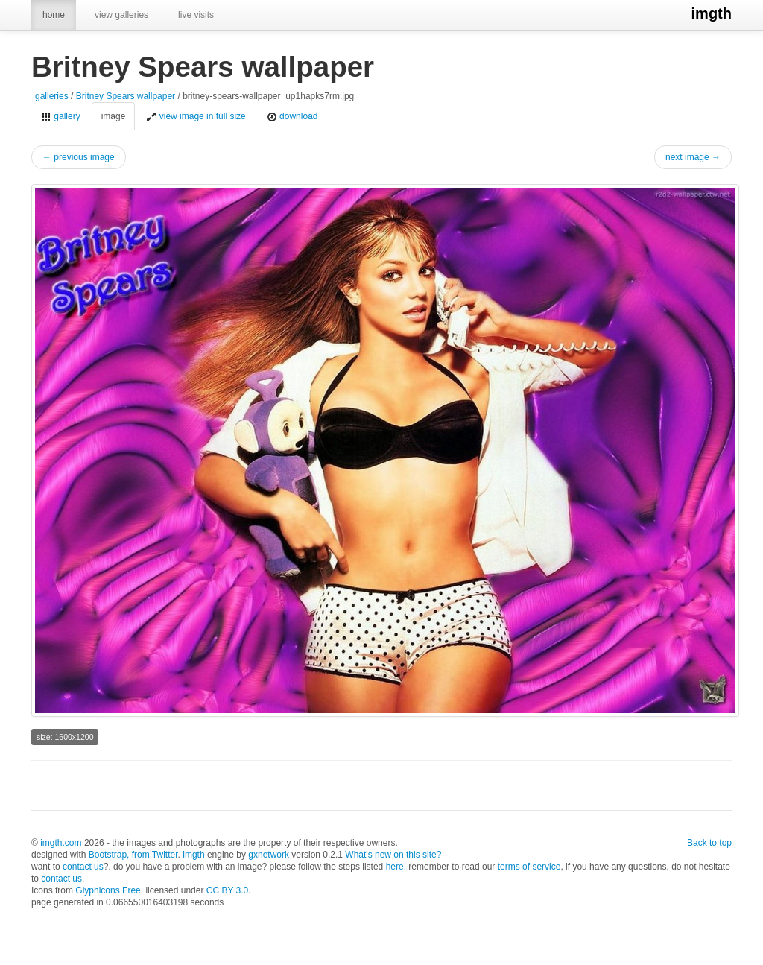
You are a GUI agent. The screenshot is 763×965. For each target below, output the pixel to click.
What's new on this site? (393, 854)
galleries (52, 96)
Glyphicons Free (107, 890)
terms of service (529, 866)
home (53, 15)
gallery (60, 116)
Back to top (709, 843)
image (113, 116)
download (292, 116)
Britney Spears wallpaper (125, 96)
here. (396, 866)
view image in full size (195, 116)
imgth (711, 13)
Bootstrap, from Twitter (133, 854)
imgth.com (60, 843)
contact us (83, 866)
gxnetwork (268, 854)
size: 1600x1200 (65, 737)
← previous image (78, 157)
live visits (196, 15)
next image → (693, 157)
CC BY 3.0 (227, 890)
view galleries (121, 15)
